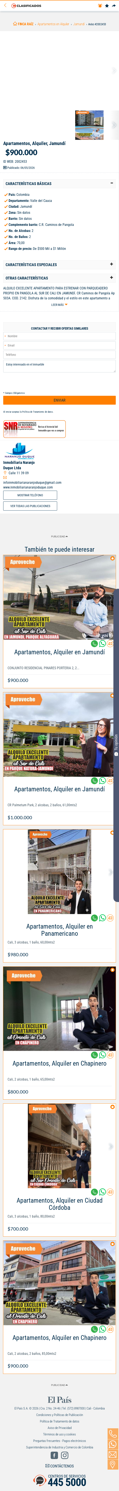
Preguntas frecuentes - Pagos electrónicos (59, 1441)
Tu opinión (116, 745)
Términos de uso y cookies (59, 1434)
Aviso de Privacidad (60, 1428)
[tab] (59, 183)
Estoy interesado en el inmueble (59, 366)
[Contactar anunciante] (110, 645)
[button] (59, 183)
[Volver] (6, 5)
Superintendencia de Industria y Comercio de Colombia (59, 1447)
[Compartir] (114, 6)
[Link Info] (59, 664)
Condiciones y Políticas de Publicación (59, 1415)
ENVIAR (60, 400)
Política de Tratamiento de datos (37, 411)
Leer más (57, 305)
